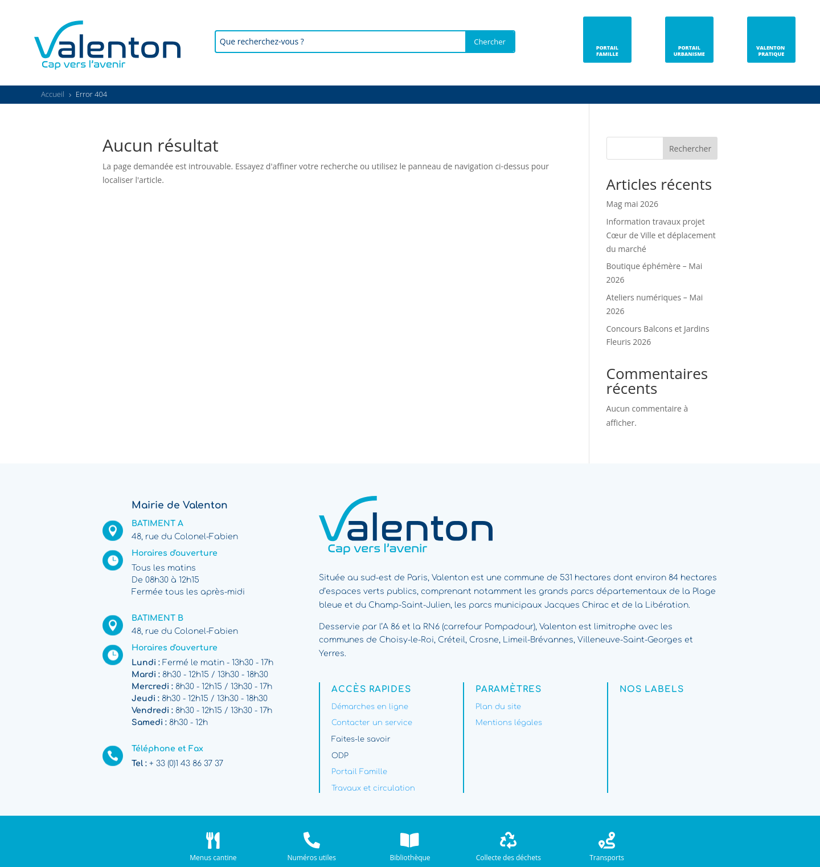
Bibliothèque (410, 857)
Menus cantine (213, 857)
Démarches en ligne (369, 707)
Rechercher (690, 148)
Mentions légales (508, 723)
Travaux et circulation (373, 788)
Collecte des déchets (508, 857)
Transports (606, 857)
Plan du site (498, 707)
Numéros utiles (312, 857)
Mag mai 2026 (632, 203)
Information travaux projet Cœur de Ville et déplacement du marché (661, 235)
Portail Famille (359, 772)
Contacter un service (371, 723)
